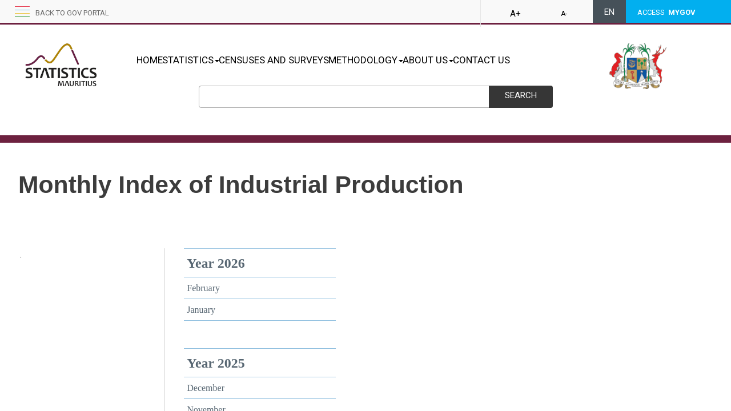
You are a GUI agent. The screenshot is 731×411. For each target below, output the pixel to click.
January (201, 310)
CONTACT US (541, 60)
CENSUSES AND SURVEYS (298, 60)
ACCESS (666, 12)
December (205, 388)
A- (564, 14)
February (203, 288)
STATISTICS (202, 60)
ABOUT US (476, 60)
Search (521, 95)
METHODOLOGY (401, 60)
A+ (515, 14)
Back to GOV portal (72, 13)
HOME (149, 60)
